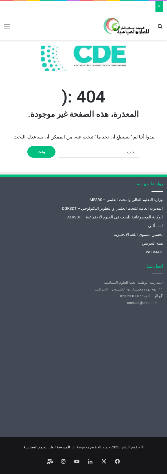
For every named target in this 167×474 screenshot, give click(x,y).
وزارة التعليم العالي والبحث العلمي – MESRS (126, 199)
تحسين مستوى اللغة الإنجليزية (138, 234)
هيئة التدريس (152, 243)
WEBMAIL (154, 252)
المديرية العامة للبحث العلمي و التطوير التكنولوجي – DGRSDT (112, 208)
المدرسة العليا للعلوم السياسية (46, 447)
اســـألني (155, 225)
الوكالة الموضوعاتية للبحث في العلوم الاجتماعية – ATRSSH (115, 217)
